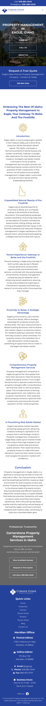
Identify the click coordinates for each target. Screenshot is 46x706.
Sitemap (26, 703)
